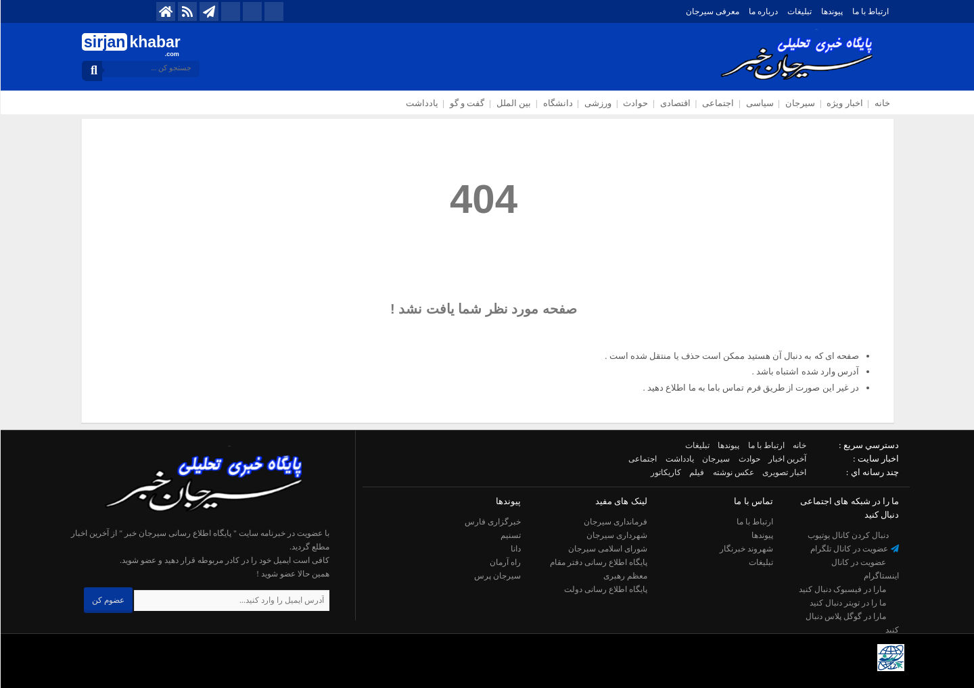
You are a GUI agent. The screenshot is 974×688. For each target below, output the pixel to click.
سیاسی (759, 103)
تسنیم (510, 535)
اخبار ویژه (844, 103)
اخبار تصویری (784, 472)
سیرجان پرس (496, 576)
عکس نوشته (732, 472)
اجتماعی (717, 103)
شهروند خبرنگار (745, 549)
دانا (515, 549)
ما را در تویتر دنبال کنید (854, 603)
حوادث (634, 103)
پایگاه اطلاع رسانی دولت (605, 589)
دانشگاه (557, 103)
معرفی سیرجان (712, 11)
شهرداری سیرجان (616, 535)
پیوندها (831, 11)
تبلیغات (799, 11)
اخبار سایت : (875, 458)
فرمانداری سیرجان (615, 521)
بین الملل (513, 103)
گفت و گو (466, 103)
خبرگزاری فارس (492, 521)
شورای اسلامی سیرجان (607, 549)
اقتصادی (674, 103)
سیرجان (799, 103)
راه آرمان (504, 562)
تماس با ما (752, 501)
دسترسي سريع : (868, 445)
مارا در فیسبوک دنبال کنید (848, 589)
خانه (881, 103)
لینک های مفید (621, 501)
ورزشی (597, 103)
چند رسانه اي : (871, 472)
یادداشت (421, 103)
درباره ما (762, 11)
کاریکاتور (665, 472)
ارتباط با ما (870, 11)
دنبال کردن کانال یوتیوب (852, 535)
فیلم (696, 472)
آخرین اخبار (787, 459)
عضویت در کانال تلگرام (854, 549)
